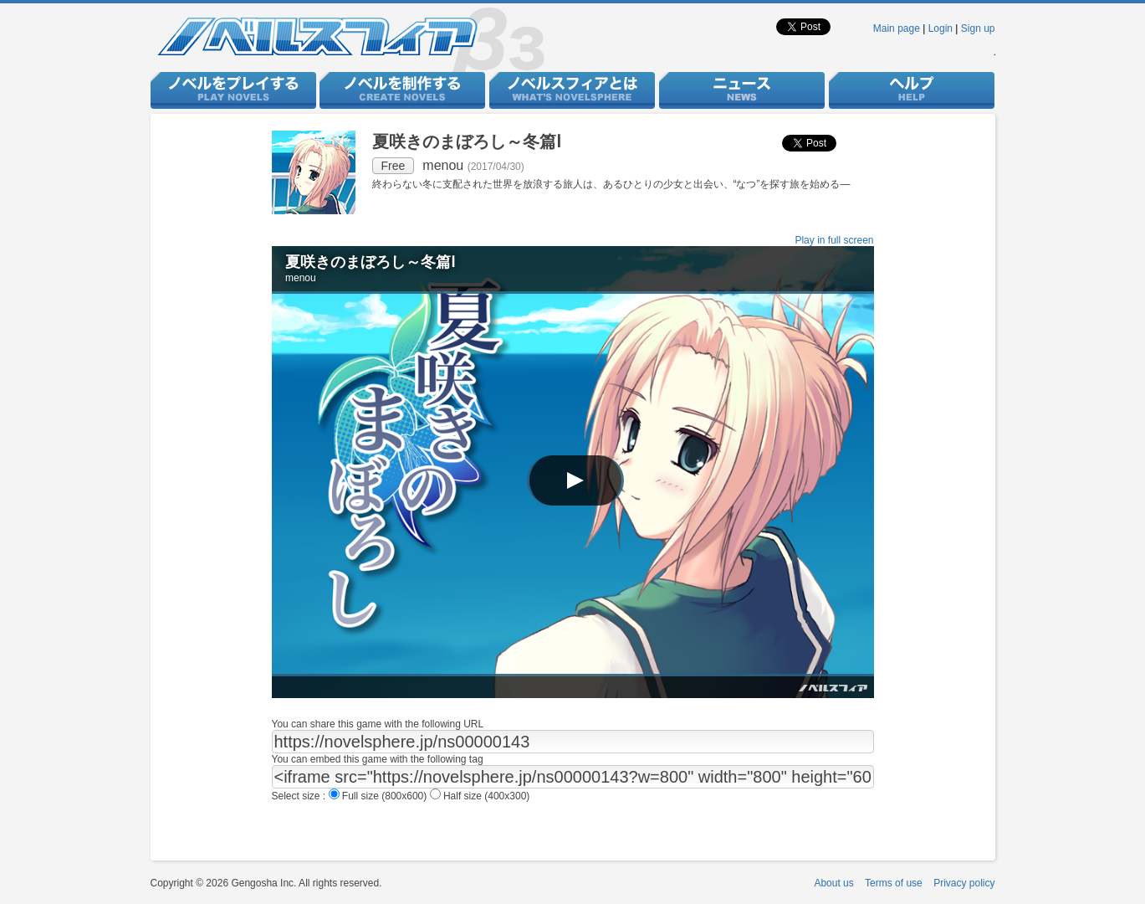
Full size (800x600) (379, 796)
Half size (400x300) (480, 796)
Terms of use (894, 883)
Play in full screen (834, 240)
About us (833, 883)
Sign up (978, 28)
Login (940, 28)
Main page (896, 28)
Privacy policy (963, 883)
